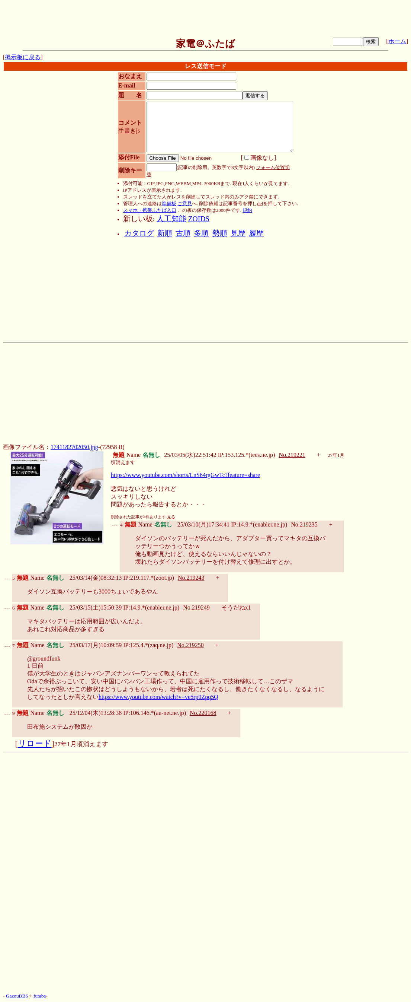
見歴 (238, 233)
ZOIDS (198, 219)
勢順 (219, 233)
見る (171, 517)
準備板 (169, 203)
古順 (183, 233)
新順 (164, 233)
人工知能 (171, 219)
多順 (201, 233)
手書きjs (129, 130)
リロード (35, 743)
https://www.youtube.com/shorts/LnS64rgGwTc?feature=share (185, 475)
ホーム (397, 41)
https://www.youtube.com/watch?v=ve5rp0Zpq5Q (158, 697)
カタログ (139, 233)
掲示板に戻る (23, 57)
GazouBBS (17, 996)
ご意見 (184, 203)
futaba (39, 996)
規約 (247, 210)
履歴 (256, 233)
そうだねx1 (236, 607)
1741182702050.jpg (74, 447)
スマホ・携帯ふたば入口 (149, 210)
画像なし (259, 158)
